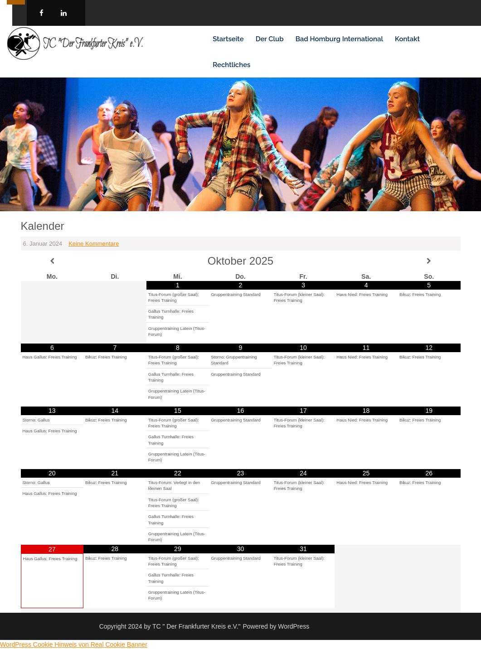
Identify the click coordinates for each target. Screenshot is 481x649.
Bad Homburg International (339, 39)
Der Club (270, 39)
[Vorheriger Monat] (52, 261)
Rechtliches (231, 65)
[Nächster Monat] (429, 261)
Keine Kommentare (93, 243)
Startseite (228, 39)
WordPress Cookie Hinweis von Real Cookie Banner (73, 644)
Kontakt (407, 39)
